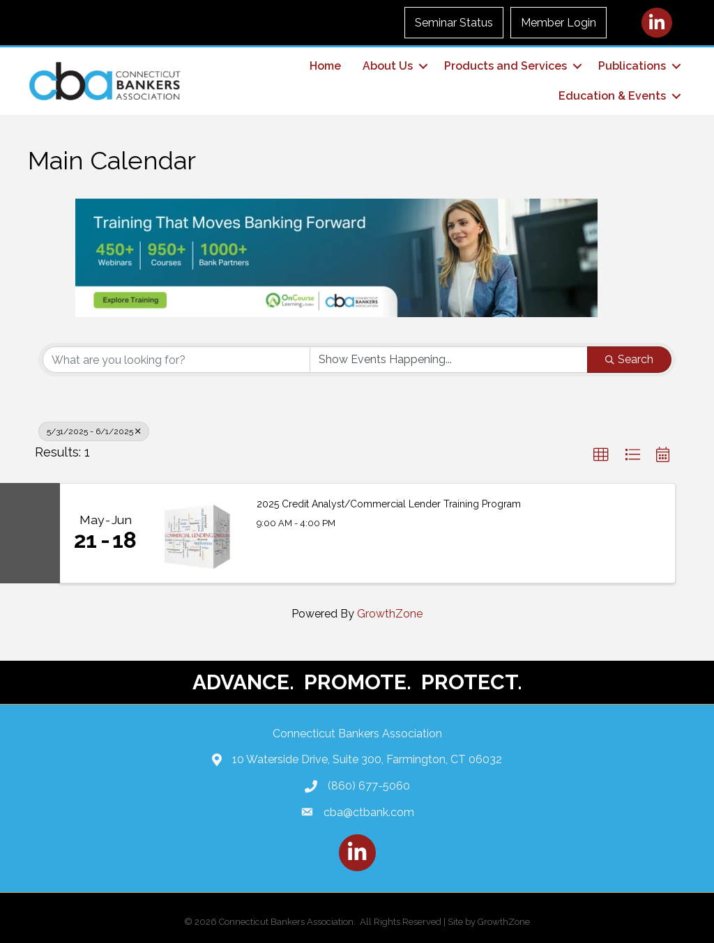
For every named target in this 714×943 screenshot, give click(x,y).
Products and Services (505, 65)
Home (325, 65)
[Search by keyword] (176, 359)
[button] (601, 455)
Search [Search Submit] (629, 359)
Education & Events (612, 95)
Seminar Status (454, 22)
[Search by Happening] (449, 359)
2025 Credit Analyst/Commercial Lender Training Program (389, 503)
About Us (388, 65)
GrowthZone (390, 613)
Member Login (558, 22)
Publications (632, 65)
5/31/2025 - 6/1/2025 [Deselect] (94, 431)
